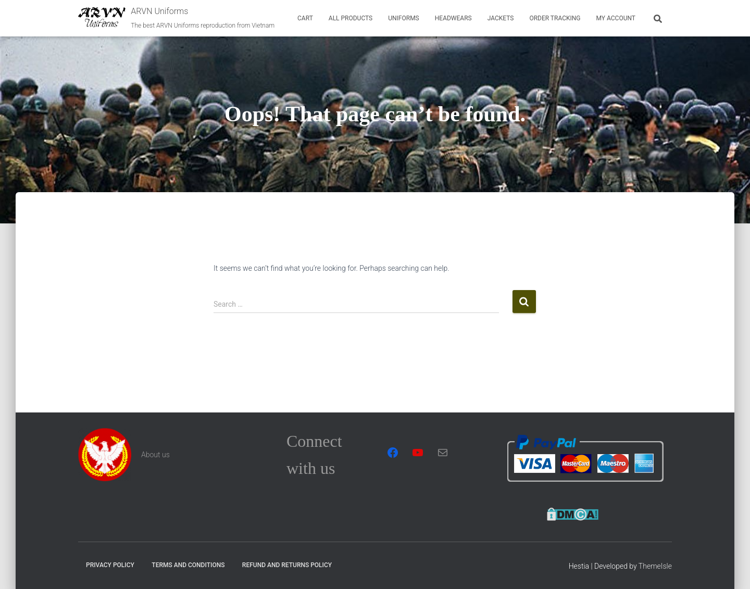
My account (615, 18)
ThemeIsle (655, 566)
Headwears (453, 18)
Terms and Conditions (188, 565)
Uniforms (403, 18)
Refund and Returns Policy (287, 565)
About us (155, 454)
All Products (350, 18)
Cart (305, 18)
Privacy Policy (110, 565)
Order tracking (554, 18)
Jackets (501, 18)
